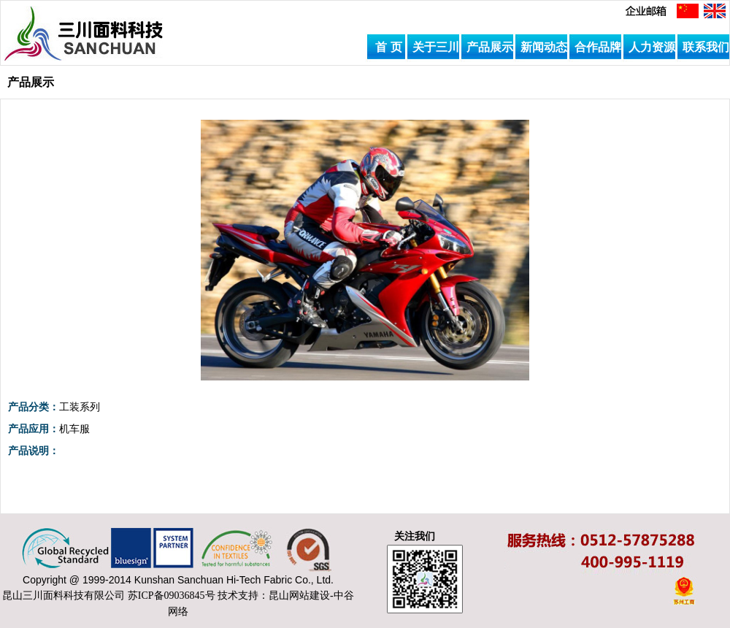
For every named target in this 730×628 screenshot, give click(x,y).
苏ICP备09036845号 (171, 595)
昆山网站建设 (299, 595)
